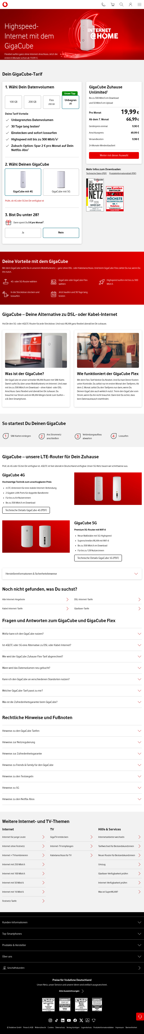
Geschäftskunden (13, 968)
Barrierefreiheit (131, 1027)
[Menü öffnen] (139, 4)
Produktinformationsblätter (103, 1027)
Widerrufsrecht (40, 1027)
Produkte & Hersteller (72, 945)
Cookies (51, 1027)
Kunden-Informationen (72, 922)
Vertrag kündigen (73, 1027)
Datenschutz (60, 1027)
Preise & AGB (28, 1027)
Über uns (72, 956)
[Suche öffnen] (121, 4)
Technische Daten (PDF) (96, 173)
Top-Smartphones (72, 934)
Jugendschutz (86, 1027)
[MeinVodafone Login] (130, 4)
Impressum (119, 1027)
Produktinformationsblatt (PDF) (122, 173)
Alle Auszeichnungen (72, 991)
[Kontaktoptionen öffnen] (140, 1017)
